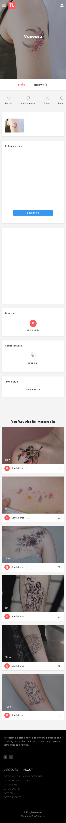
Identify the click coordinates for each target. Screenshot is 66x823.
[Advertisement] (33, 267)
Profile (22, 84)
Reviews (41, 84)
